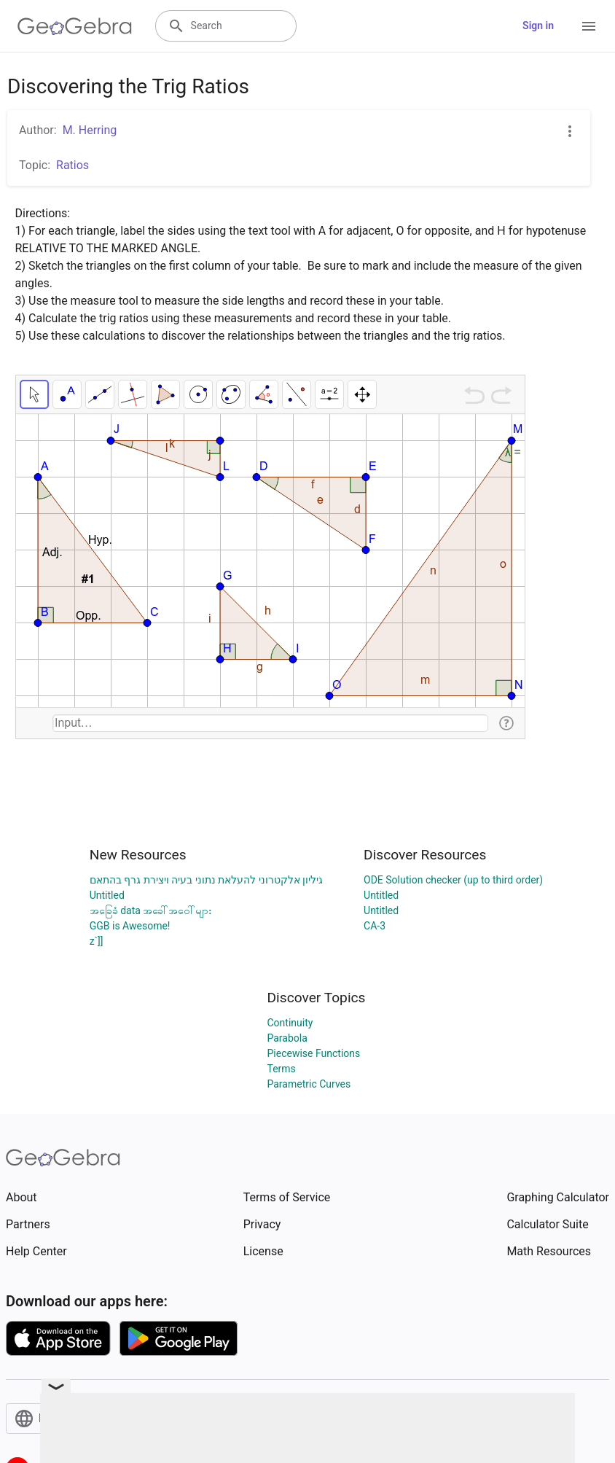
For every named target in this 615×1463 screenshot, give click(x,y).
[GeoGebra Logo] (74, 26)
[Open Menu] (589, 26)
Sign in (538, 25)
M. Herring (90, 130)
